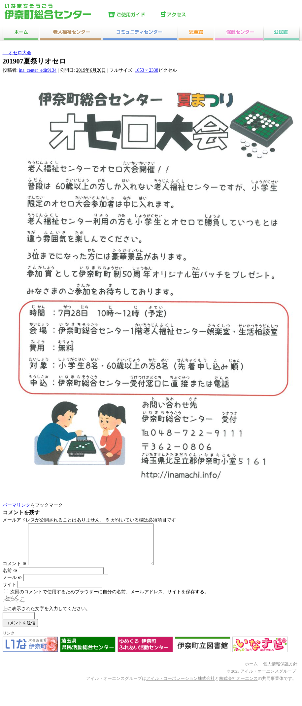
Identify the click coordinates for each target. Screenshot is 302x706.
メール (12, 585)
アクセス (186, 15)
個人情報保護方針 (280, 672)
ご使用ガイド (133, 15)
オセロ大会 (17, 52)
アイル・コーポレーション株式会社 (180, 686)
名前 (10, 578)
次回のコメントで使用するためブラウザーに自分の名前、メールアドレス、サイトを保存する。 (109, 599)
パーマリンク (16, 505)
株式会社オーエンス (238, 686)
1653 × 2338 (146, 70)
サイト (10, 592)
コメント (15, 571)
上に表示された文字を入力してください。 (46, 616)
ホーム (251, 672)
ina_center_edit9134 (37, 70)
